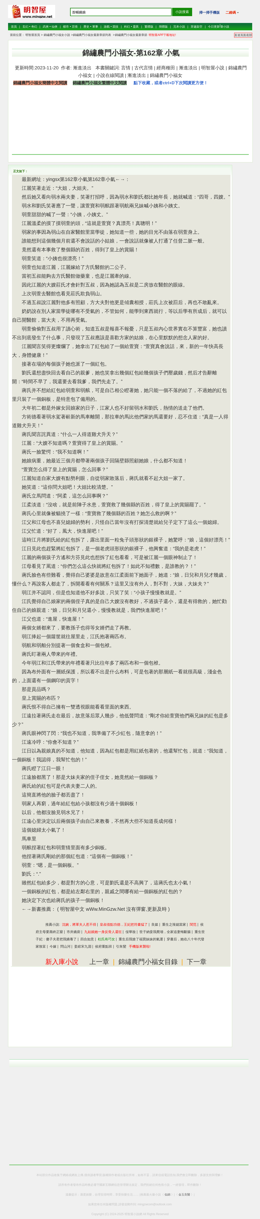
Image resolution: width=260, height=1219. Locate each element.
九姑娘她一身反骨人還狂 (103, 932)
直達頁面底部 (243, 35)
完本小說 (179, 26)
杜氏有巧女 (106, 939)
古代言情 (143, 67)
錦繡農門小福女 (166, 75)
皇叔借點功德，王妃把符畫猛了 (124, 924)
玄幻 (25, 26)
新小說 (224, 26)
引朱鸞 (121, 946)
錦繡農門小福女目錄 (148, 961)
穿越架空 (196, 26)
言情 (75, 26)
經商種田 (165, 67)
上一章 (99, 961)
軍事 (95, 26)
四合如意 (87, 939)
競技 (115, 26)
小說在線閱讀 (110, 75)
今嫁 (53, 946)
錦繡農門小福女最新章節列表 (92, 35)
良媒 (154, 924)
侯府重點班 (103, 946)
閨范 (193, 924)
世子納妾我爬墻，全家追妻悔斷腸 (165, 932)
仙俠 (54, 26)
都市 (66, 26)
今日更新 (214, 26)
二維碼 (232, 12)
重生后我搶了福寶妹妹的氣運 (141, 939)
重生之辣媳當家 (174, 924)
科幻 (127, 26)
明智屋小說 (212, 67)
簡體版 (163, 26)
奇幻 (34, 26)
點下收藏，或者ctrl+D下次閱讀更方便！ (171, 83)
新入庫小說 (61, 961)
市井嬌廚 (73, 932)
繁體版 (149, 26)
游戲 (107, 26)
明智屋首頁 (32, 35)
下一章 (197, 961)
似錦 (167, 1194)
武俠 (46, 26)
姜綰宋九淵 (82, 946)
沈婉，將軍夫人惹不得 (79, 924)
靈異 (136, 26)
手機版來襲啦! (139, 946)
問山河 (65, 946)
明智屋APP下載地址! (162, 35)
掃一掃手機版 (209, 12)
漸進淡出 (82, 67)
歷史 (86, 26)
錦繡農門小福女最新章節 (131, 35)
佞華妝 (130, 932)
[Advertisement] (209, 121)
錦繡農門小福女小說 (56, 35)
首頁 (14, 26)
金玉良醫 (184, 1194)
